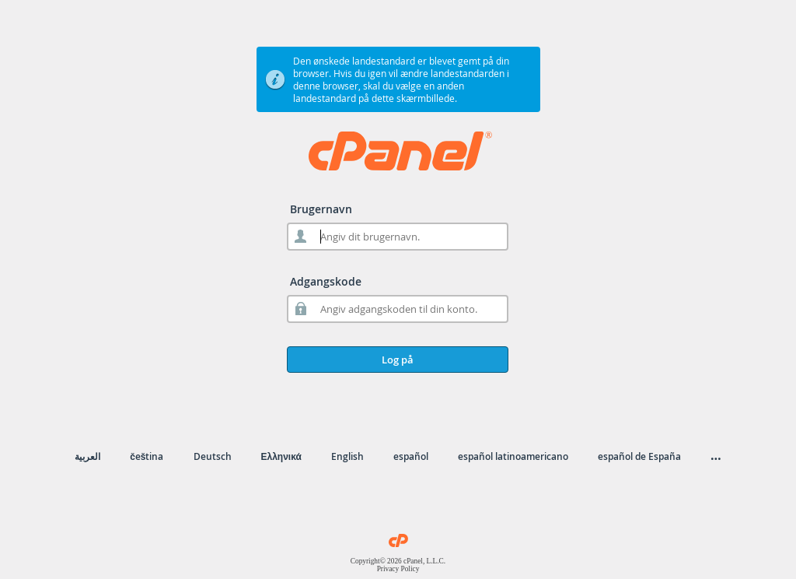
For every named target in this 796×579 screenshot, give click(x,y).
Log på (398, 360)
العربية (87, 456)
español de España (639, 456)
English (347, 456)
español (410, 456)
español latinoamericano (513, 456)
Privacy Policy (398, 569)
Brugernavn (321, 209)
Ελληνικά (281, 456)
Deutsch (213, 456)
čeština (146, 456)
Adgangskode (325, 281)
